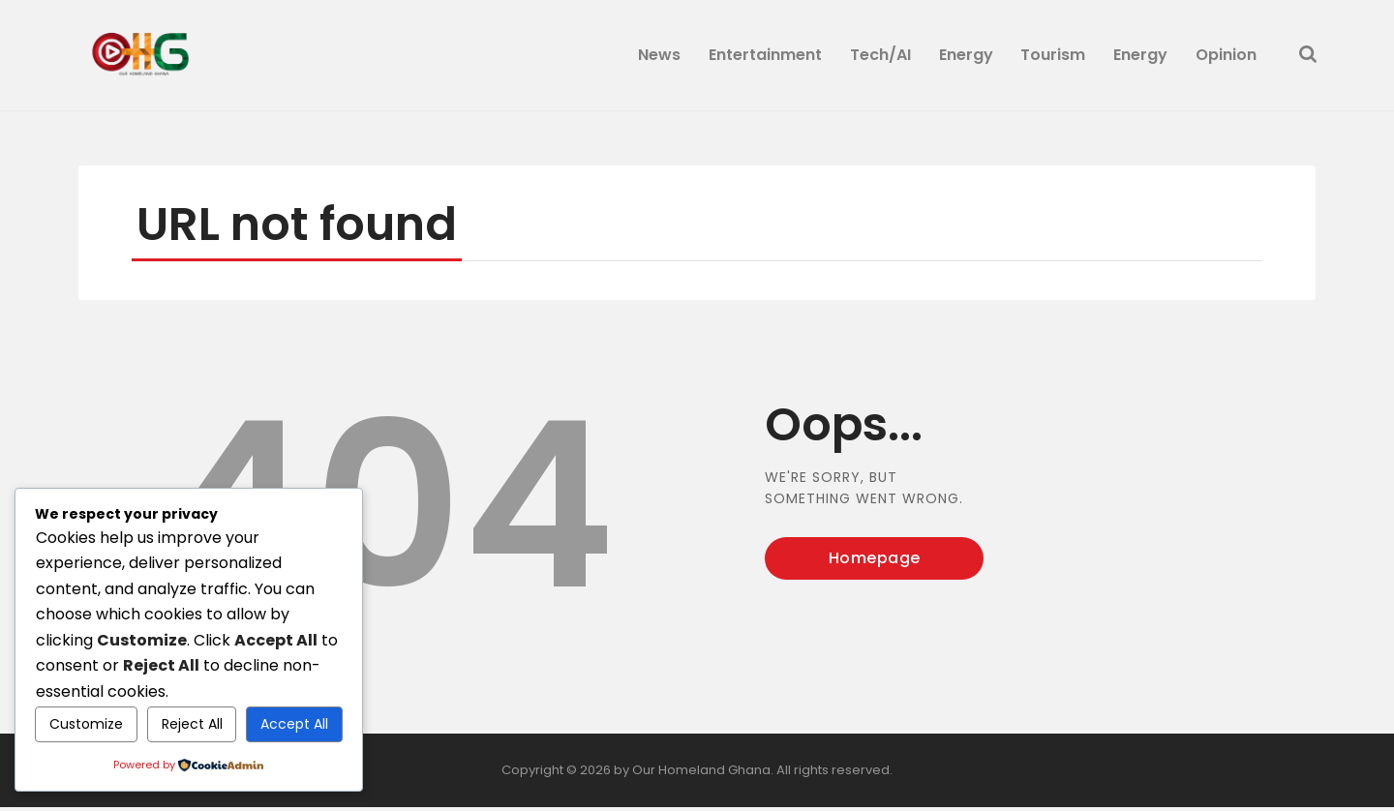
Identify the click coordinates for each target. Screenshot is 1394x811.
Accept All (294, 724)
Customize (86, 724)
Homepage (875, 562)
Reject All (192, 724)
